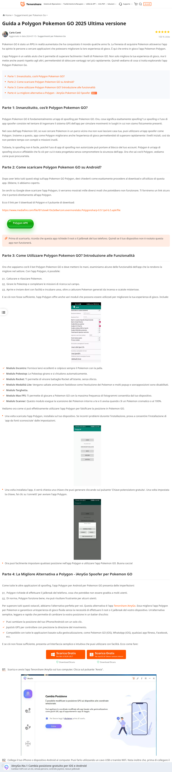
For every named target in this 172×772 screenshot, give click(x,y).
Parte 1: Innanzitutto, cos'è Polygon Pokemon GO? (36, 76)
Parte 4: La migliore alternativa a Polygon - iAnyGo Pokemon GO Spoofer (49, 92)
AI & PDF (101, 4)
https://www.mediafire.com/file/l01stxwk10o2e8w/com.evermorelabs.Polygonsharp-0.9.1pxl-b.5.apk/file (61, 210)
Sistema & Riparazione (52, 4)
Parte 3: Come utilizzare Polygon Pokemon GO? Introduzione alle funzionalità (51, 87)
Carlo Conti (15, 32)
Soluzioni (111, 4)
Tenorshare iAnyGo (125, 608)
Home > (9, 15)
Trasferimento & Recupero (73, 4)
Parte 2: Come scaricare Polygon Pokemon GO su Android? (41, 81)
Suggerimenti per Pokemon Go (52, 36)
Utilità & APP (91, 4)
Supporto (124, 4)
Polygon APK (20, 223)
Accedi (147, 4)
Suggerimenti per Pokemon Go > (31, 15)
